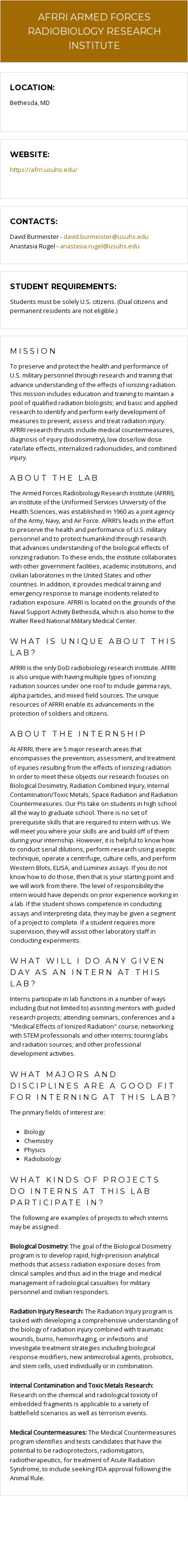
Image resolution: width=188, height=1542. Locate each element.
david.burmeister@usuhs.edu (106, 236)
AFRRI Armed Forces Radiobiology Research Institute (94, 31)
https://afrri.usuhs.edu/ (43, 169)
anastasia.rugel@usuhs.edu (100, 246)
